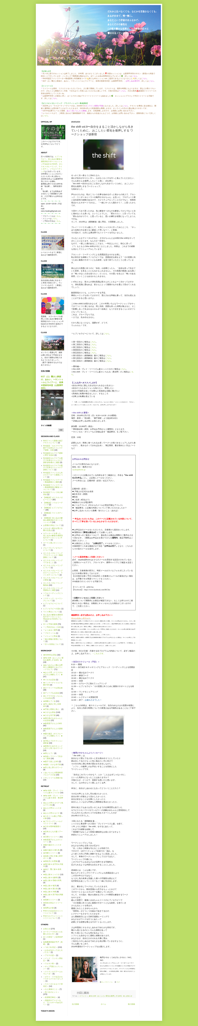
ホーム (103, 1004)
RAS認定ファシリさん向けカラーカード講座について (53, 475)
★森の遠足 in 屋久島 (51, 850)
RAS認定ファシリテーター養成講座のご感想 (53, 481)
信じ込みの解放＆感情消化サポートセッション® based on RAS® (51, 161)
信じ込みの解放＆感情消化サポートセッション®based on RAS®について (53, 618)
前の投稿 (131, 1004)
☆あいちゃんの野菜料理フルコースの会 (53, 774)
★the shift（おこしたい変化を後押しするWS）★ (107, 996)
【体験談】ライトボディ (53, 513)
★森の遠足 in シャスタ (52, 845)
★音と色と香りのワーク (53, 767)
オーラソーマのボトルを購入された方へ (53, 933)
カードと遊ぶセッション (53, 543)
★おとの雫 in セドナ (51, 813)
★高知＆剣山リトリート (53, 903)
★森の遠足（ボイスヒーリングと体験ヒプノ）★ (53, 735)
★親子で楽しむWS (50, 761)
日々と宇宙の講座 (50, 624)
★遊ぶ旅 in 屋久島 (50, 889)
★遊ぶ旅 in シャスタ (51, 874)
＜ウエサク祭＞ (49, 963)
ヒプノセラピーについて (53, 603)
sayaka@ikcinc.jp (78, 470)
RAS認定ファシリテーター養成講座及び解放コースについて (53, 487)
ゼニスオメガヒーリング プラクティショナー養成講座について (53, 555)
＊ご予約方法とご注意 (52, 627)
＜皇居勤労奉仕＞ (50, 997)
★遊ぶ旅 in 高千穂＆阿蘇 (53, 895)
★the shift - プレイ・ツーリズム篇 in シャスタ (53, 791)
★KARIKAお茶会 (50, 655)
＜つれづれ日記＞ (50, 947)
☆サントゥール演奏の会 (53, 778)
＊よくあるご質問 (50, 630)
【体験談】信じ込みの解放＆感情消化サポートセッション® (53, 520)
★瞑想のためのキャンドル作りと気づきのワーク (53, 747)
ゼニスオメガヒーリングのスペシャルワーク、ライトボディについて (53, 573)
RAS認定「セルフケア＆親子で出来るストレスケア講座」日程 (53, 448)
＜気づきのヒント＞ (51, 992)
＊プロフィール (49, 633)
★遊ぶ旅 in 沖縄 (49, 892)
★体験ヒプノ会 (49, 701)
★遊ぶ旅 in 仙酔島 (50, 877)
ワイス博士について (51, 612)
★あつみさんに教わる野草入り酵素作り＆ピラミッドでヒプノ (53, 667)
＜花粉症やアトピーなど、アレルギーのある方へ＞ (53, 1002)
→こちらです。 (98, 653)
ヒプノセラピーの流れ (52, 609)
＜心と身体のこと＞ (51, 989)
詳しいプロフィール (107, 982)
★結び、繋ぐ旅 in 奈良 (52, 869)
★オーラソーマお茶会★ (53, 688)
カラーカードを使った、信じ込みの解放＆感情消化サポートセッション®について (53, 536)
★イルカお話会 (49, 680)
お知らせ (129, 996)
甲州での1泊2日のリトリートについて (53, 912)
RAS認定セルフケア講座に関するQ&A (53, 454)
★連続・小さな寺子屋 (52, 764)
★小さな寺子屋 (49, 715)
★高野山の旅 (48, 908)
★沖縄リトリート (50, 853)
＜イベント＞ (83, 996)
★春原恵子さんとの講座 (53, 729)
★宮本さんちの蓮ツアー (53, 832)
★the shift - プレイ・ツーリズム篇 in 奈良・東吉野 (53, 797)
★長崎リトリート (50, 900)
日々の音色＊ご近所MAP (53, 937)
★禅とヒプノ (48, 753)
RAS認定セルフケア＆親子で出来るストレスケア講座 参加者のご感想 (53, 460)
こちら (45, 116)
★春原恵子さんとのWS (52, 723)
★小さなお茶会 (49, 712)
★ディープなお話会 (51, 693)
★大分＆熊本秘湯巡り (52, 826)
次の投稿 (75, 1004)
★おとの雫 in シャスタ (52, 808)
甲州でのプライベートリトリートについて (53, 917)
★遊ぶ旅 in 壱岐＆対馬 (52, 880)
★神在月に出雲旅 (50, 861)
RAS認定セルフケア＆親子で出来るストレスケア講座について (53, 467)
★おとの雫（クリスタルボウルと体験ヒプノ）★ (53, 673)
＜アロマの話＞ (49, 955)
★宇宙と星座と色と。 (52, 709)
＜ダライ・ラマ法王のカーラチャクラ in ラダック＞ (53, 979)
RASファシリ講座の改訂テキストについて (53, 442)
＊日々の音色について (52, 644)
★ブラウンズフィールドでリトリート (53, 822)
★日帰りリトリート (51, 837)
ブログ (118, 982)
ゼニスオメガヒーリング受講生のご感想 (53, 589)
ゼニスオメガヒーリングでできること (53, 561)
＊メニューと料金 (50, 636)
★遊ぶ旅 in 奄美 (49, 886)
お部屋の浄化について (52, 525)
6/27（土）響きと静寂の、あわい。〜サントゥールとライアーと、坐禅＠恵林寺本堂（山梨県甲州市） (52, 382)
